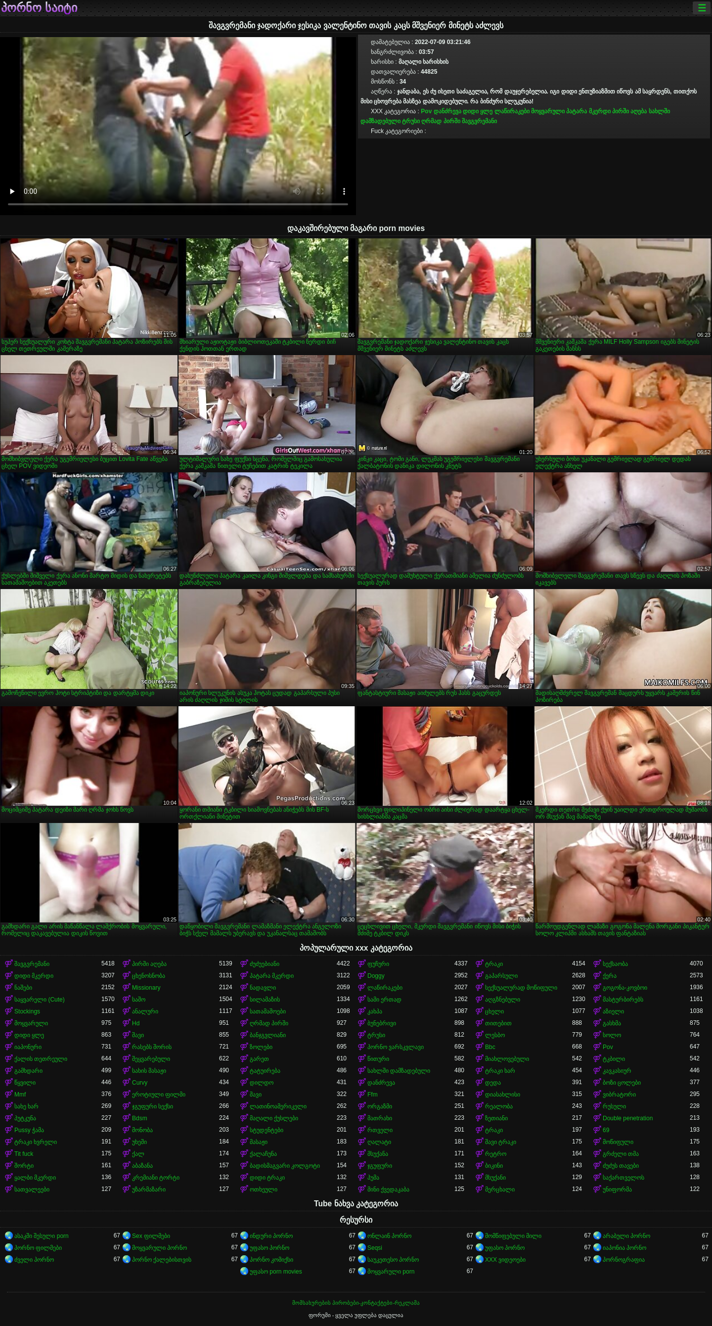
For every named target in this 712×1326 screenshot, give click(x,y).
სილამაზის (265, 999)
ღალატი (379, 1142)
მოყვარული (548, 111)
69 (606, 1130)
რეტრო (495, 1153)
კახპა (374, 1011)
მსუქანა (377, 1153)
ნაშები (23, 987)
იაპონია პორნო (624, 1247)
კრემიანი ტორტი (155, 1177)
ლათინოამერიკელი (278, 1106)
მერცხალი (500, 1189)
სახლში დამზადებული (398, 1070)
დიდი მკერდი (33, 975)
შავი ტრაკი (500, 1142)
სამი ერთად (384, 999)
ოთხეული (263, 1189)
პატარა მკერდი (588, 111)
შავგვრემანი (479, 121)
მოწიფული (618, 1142)
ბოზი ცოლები (622, 1082)
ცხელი (494, 1011)
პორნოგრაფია (624, 1259)
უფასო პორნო (269, 1247)
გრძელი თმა (621, 1153)
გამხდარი (28, 1070)
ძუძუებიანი (264, 963)
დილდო (261, 1082)
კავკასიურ (617, 1070)
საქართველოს (623, 1177)
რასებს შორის (152, 1047)
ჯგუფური (379, 1165)
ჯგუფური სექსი (152, 1106)
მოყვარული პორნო (159, 1247)
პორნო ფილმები (38, 1247)
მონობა (142, 1130)
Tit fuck (23, 1153)
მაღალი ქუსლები (274, 1118)
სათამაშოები (268, 1011)
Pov (426, 111)
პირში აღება (629, 111)
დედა (493, 1082)
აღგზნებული (502, 999)
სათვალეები (31, 1189)
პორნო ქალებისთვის (161, 1259)
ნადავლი (263, 987)
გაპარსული (501, 975)
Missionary (146, 987)
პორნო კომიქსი (271, 1259)
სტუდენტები (266, 1130)
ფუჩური (378, 963)
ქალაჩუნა (263, 1153)
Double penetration (628, 1118)
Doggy (376, 975)
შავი (138, 1035)
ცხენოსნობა (148, 975)
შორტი (24, 1165)
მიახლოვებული (507, 1058)
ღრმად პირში (440, 121)
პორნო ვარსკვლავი (395, 1047)
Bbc (490, 1047)
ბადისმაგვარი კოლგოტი (285, 1165)
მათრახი (379, 1118)
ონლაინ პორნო (389, 1236)
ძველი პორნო (34, 1259)
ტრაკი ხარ (500, 1070)
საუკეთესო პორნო (393, 1259)
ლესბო (495, 1035)
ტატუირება (265, 1070)
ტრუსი (411, 121)
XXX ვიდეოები (505, 1259)
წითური (378, 1058)
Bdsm (139, 1118)
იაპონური (28, 1047)
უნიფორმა (617, 1189)
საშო (138, 999)
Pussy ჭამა (29, 1130)
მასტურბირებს (623, 999)
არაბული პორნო (626, 1236)
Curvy (139, 1082)
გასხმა (612, 1023)
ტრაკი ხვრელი (35, 1142)
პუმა (373, 1177)
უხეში (139, 1142)
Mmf (20, 1094)
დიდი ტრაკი (267, 1177)
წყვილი (25, 1082)
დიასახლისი (502, 1094)
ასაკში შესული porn (41, 1236)
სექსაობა (615, 963)
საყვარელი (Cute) (39, 999)
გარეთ (259, 1058)
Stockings (27, 1011)
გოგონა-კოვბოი (625, 987)
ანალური (145, 1011)
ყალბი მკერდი (35, 1177)
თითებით (498, 1023)
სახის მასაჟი (149, 1070)
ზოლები (261, 1047)
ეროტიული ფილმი (158, 1094)
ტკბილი (614, 1058)
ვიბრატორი (619, 1094)
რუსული (614, 1106)
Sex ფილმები (151, 1236)
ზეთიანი (496, 1118)
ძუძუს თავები (621, 1165)
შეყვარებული (151, 1058)
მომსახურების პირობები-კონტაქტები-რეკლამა (356, 1303)
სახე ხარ (26, 1106)
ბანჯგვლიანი (268, 1035)
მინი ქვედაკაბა (388, 1189)
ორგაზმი (379, 1106)
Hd (135, 1023)
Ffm (372, 1094)
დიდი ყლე (477, 111)
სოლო (612, 1035)
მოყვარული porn (390, 1271)
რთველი (380, 1130)
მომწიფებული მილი (513, 1236)
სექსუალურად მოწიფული (521, 987)
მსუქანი (495, 1177)
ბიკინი (494, 1165)
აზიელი (613, 1011)
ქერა (610, 975)
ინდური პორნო (271, 1236)
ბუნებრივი (381, 1023)
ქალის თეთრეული (40, 1058)
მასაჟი (258, 1142)
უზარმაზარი (149, 1189)
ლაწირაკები (512, 111)
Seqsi (374, 1247)
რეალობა (499, 1106)
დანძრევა (447, 111)
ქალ (138, 1153)
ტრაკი (494, 963)
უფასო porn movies (276, 1271)
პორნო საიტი (39, 7)
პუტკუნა (25, 1118)
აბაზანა (142, 1165)
